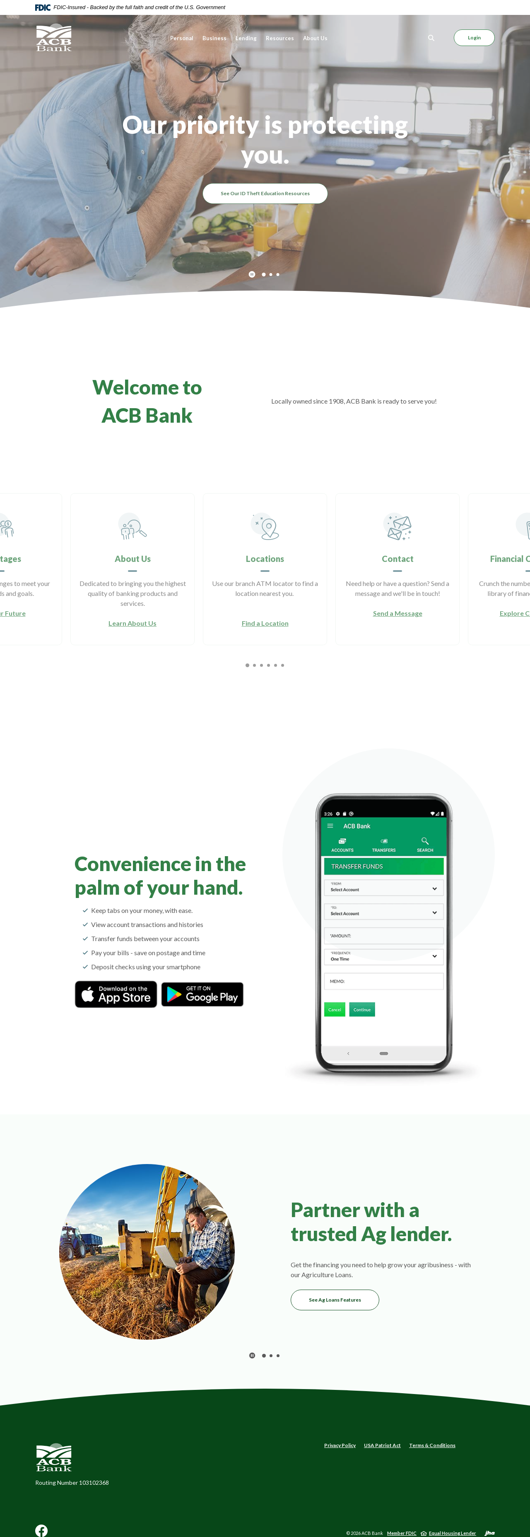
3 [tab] (278, 274)
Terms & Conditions (432, 1445)
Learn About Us (132, 623)
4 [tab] (268, 665)
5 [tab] (275, 665)
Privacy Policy (340, 1445)
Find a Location (265, 623)
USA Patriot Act (382, 1445)
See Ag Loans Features (335, 1300)
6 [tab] (282, 665)
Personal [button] (181, 38)
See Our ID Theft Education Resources (265, 193)
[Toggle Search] (431, 37)
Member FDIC (402, 1533)
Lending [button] (246, 38)
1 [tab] (263, 274)
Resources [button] (280, 38)
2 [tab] (271, 274)
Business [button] (214, 38)
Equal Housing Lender (452, 1533)
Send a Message (397, 613)
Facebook (41, 1534)
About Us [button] (315, 38)
